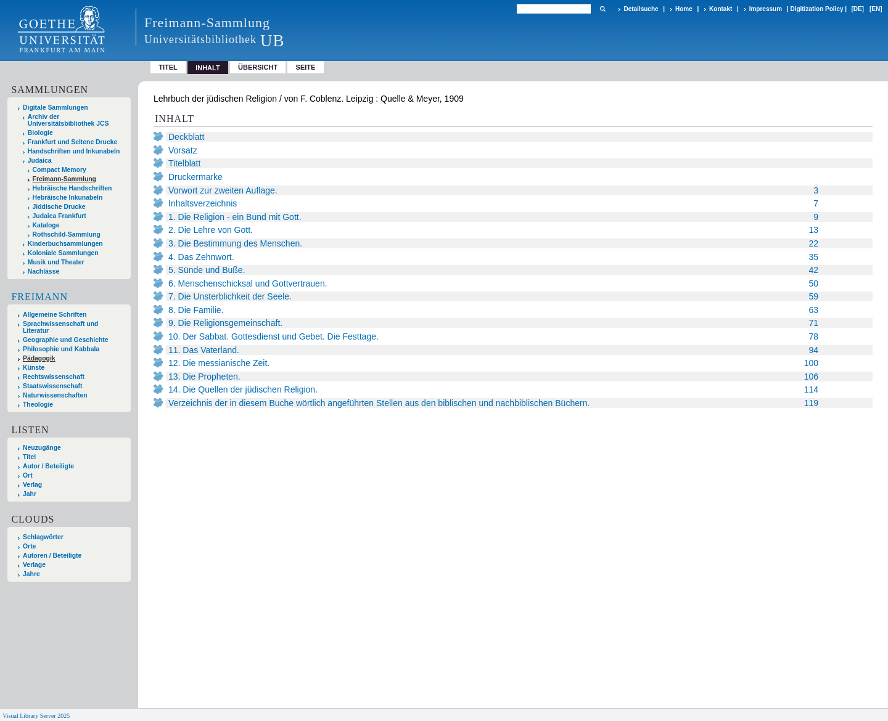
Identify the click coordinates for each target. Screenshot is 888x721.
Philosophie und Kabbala (61, 349)
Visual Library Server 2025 (36, 715)
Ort (28, 475)
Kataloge (46, 225)
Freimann (39, 296)
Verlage (34, 564)
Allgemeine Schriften (54, 314)
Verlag (32, 484)
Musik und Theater (56, 262)
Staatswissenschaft (52, 386)
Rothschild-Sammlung (67, 234)
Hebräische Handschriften (72, 188)
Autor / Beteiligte (48, 466)
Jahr (29, 494)
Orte (29, 546)
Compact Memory (59, 169)
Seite (306, 67)
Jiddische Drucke (59, 206)
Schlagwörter (43, 537)
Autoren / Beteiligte (52, 555)
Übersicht (258, 67)
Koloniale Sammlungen (63, 253)
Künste (33, 367)
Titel (168, 67)
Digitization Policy (816, 9)
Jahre (31, 574)
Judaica (40, 160)
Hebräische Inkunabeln (68, 197)
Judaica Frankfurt (59, 216)
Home (684, 9)
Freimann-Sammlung (64, 179)
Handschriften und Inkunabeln (74, 151)
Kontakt (720, 9)
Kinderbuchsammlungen (65, 243)
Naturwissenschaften (55, 395)
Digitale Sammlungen (55, 107)
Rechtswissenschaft (53, 376)
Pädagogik (39, 358)
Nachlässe (43, 271)
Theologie (38, 404)
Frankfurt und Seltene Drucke (73, 142)
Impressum (765, 9)
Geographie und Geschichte (66, 339)
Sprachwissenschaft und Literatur (60, 327)
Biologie (40, 132)
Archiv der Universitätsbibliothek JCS (68, 120)
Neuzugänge (42, 447)
